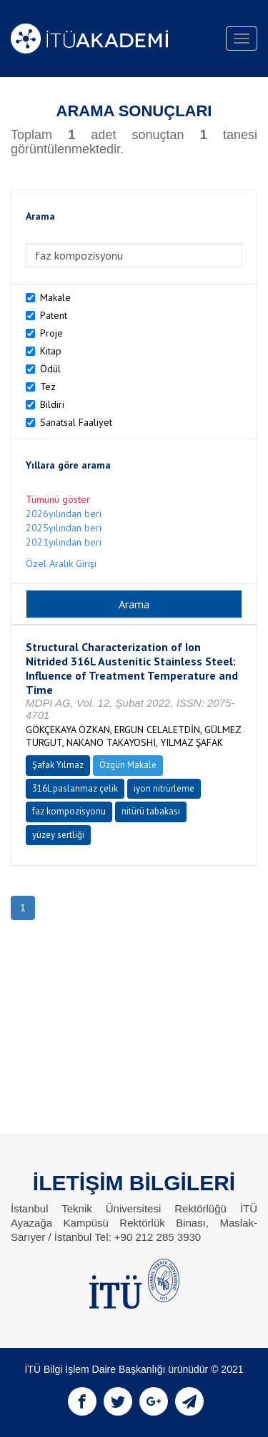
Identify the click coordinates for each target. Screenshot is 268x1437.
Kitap (50, 350)
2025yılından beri (63, 527)
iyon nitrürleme (164, 788)
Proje (51, 333)
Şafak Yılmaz (58, 765)
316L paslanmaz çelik (75, 788)
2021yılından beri (63, 542)
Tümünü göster (58, 499)
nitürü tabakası (150, 811)
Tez (48, 386)
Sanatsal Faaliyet (76, 422)
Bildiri (52, 404)
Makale (55, 297)
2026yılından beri (63, 513)
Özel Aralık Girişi (61, 563)
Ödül (50, 368)
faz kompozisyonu (69, 811)
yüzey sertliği (58, 835)
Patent (53, 315)
